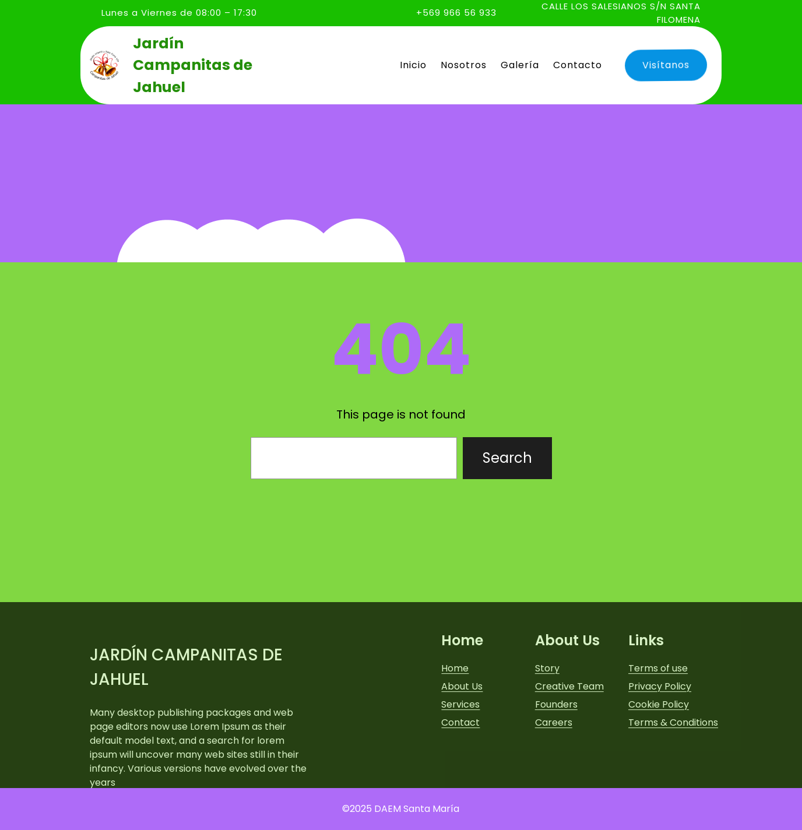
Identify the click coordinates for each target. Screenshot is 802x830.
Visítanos (664, 65)
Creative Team (569, 729)
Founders (556, 747)
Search (507, 457)
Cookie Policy (658, 747)
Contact (460, 765)
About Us (462, 729)
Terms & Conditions (673, 765)
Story (547, 711)
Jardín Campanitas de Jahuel (192, 65)
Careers (553, 765)
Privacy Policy (659, 729)
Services (460, 747)
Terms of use (658, 711)
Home (455, 711)
